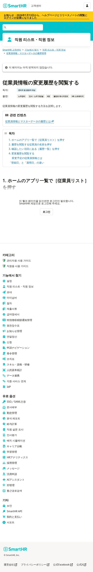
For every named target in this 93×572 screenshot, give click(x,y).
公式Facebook (63, 564)
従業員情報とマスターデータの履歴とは (29, 121)
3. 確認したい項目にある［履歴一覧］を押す (34, 149)
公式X (81, 564)
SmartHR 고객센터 (12, 49)
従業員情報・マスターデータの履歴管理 (26, 53)
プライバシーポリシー (35, 564)
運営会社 (10, 564)
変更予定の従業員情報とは (27, 158)
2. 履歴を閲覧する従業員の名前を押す (30, 144)
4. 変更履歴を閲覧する (21, 153)
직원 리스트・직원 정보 (54, 49)
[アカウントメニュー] (87, 5)
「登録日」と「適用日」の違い (26, 162)
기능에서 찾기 (32, 49)
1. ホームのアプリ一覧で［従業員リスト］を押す (37, 140)
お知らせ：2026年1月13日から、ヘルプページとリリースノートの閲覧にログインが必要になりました (45, 16)
